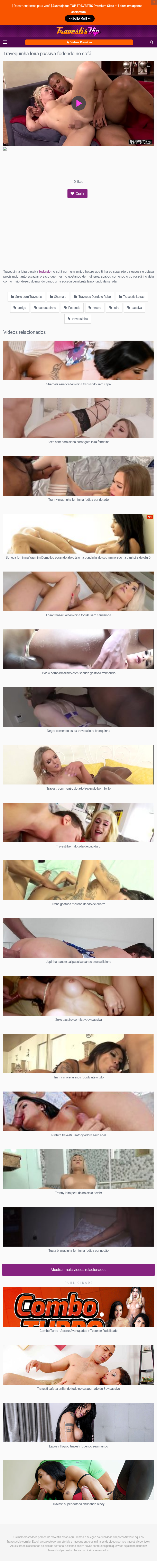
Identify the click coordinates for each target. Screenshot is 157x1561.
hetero (95, 308)
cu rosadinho (45, 308)
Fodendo (72, 308)
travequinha (78, 319)
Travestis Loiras (132, 297)
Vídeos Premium (79, 42)
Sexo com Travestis (26, 297)
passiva (134, 308)
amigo (19, 308)
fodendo (44, 271)
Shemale (58, 297)
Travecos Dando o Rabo (92, 297)
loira (114, 308)
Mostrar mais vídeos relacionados (79, 1269)
